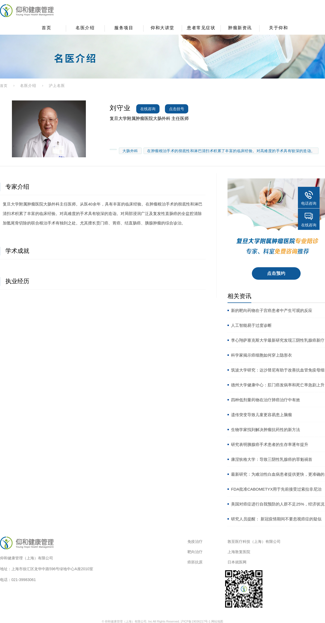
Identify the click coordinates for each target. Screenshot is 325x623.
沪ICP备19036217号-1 (195, 621)
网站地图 (217, 621)
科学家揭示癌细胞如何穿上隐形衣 (261, 355)
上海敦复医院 (238, 552)
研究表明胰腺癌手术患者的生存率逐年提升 (269, 444)
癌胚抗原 (195, 562)
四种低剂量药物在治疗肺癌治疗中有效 (265, 399)
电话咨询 (308, 203)
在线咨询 (147, 109)
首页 (4, 86)
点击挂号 (176, 109)
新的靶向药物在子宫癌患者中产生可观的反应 (271, 310)
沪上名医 (57, 85)
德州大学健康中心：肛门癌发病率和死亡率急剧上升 (277, 385)
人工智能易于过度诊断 (251, 325)
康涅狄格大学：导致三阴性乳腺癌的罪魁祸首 (271, 459)
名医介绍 (28, 85)
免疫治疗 (195, 541)
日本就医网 (236, 562)
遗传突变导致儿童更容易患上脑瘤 (261, 414)
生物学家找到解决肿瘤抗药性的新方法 (265, 429)
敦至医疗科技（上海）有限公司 (254, 541)
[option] (49, 128)
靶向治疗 (195, 552)
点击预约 (276, 273)
